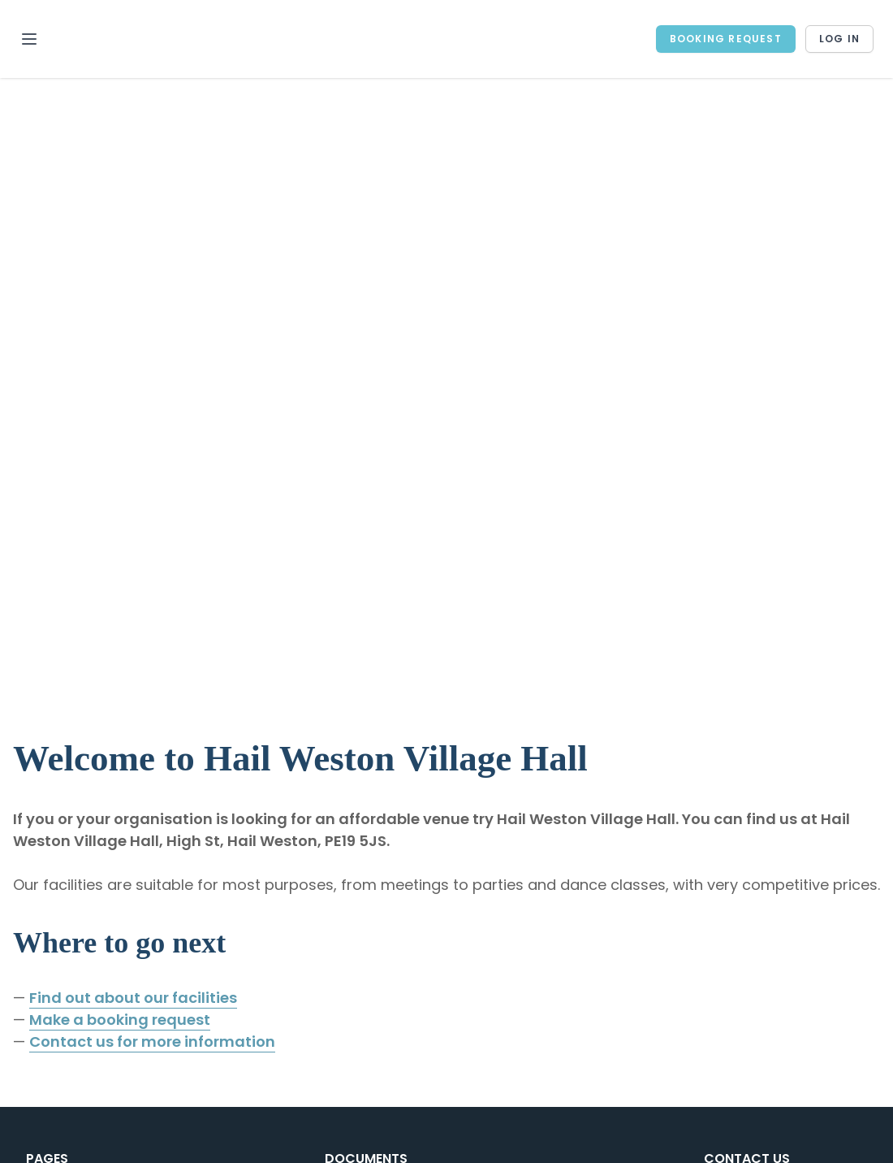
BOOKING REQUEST (726, 39)
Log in (839, 39)
